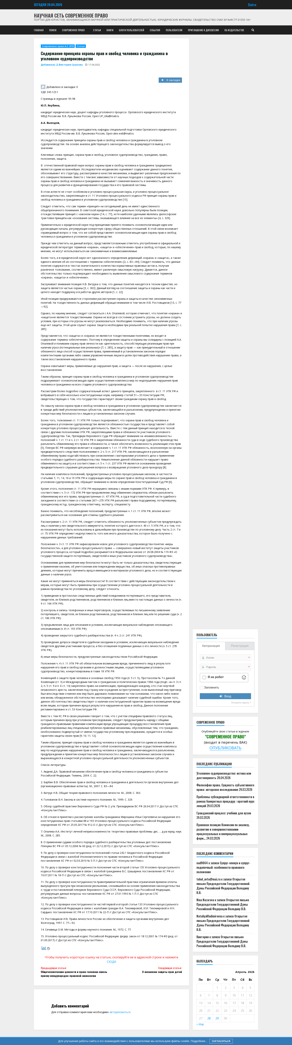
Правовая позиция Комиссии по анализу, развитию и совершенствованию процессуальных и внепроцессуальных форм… (223, 832)
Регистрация (240, 645)
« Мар (200, 1024)
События (155, 30)
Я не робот (216, 677)
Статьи (97, 30)
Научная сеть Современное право (71, 15)
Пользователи (174, 30)
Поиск (52, 30)
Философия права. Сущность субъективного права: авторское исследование (225, 787)
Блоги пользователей (131, 30)
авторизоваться (120, 1012)
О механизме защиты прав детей (146, 970)
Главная (39, 30)
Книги (110, 30)
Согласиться (221, 1041)
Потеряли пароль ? (241, 702)
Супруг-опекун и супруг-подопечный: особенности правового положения (223, 867)
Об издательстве (234, 30)
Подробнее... (198, 1041)
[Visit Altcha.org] (244, 677)
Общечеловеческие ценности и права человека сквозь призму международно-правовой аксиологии (76, 972)
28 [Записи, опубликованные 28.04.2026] (209, 1018)
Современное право (73, 30)
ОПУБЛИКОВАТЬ (225, 748)
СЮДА (111, 962)
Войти (252, 4)
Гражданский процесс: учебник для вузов (223, 813)
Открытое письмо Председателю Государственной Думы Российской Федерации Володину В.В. (222, 886)
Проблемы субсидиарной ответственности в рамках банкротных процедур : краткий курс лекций (225, 801)
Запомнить (211, 687)
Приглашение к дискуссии (203, 30)
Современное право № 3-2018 (58, 46)
